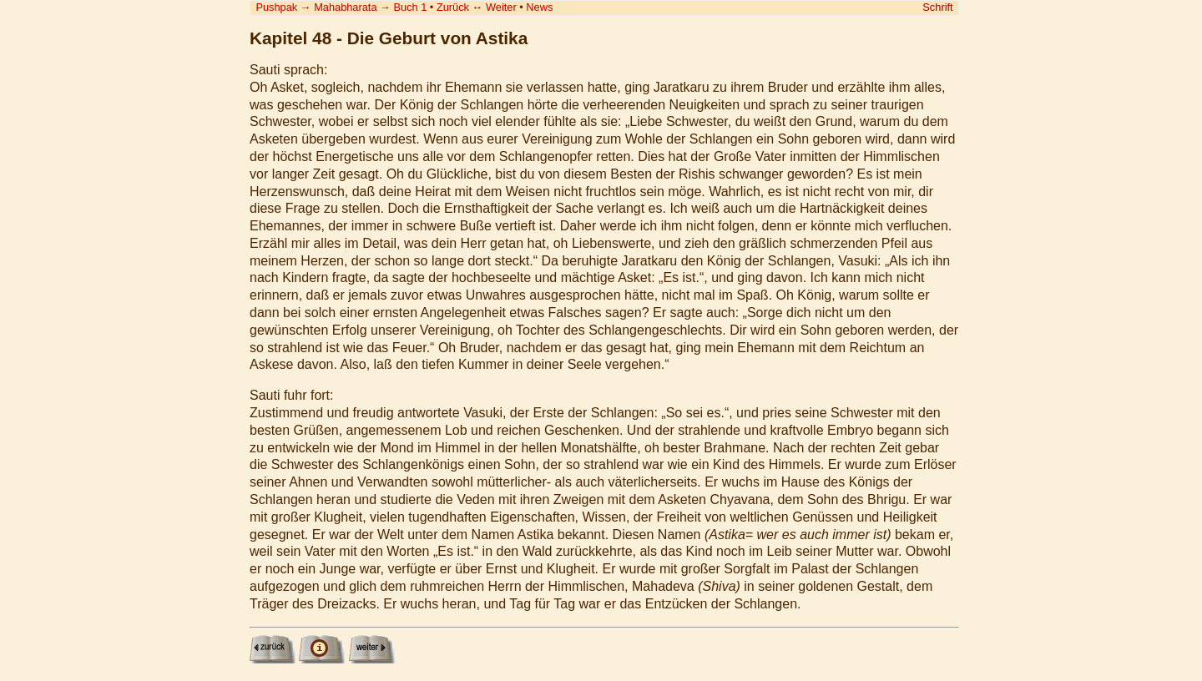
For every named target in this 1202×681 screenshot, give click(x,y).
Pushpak (276, 7)
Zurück (453, 7)
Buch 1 (410, 7)
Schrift (937, 7)
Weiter (501, 7)
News (539, 7)
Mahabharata (345, 7)
